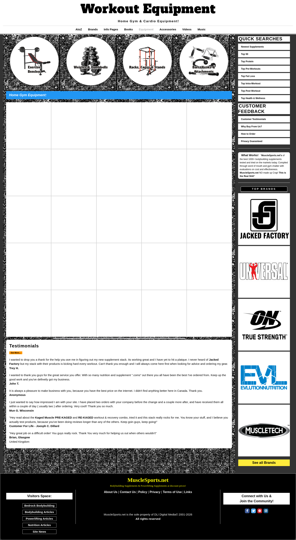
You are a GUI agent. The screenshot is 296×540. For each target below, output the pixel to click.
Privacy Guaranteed (251, 141)
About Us (110, 492)
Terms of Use (172, 492)
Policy (142, 492)
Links (188, 492)
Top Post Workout (250, 91)
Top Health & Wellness (253, 98)
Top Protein (247, 61)
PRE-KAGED (63, 417)
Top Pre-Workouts (251, 69)
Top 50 (244, 54)
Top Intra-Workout (251, 83)
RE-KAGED (85, 417)
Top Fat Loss (248, 76)
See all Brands (264, 463)
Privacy (155, 492)
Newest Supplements (252, 46)
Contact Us (128, 492)
